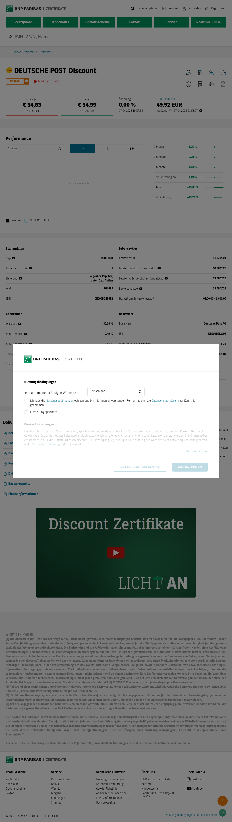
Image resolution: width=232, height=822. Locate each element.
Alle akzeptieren (190, 467)
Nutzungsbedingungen (60, 401)
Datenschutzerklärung (165, 401)
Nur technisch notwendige (140, 467)
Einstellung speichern (43, 412)
